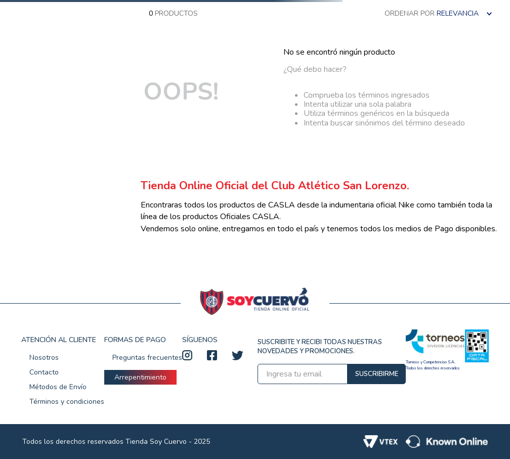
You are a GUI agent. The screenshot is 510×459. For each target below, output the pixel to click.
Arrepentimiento (140, 377)
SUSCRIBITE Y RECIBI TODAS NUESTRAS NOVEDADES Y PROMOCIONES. (320, 347)
